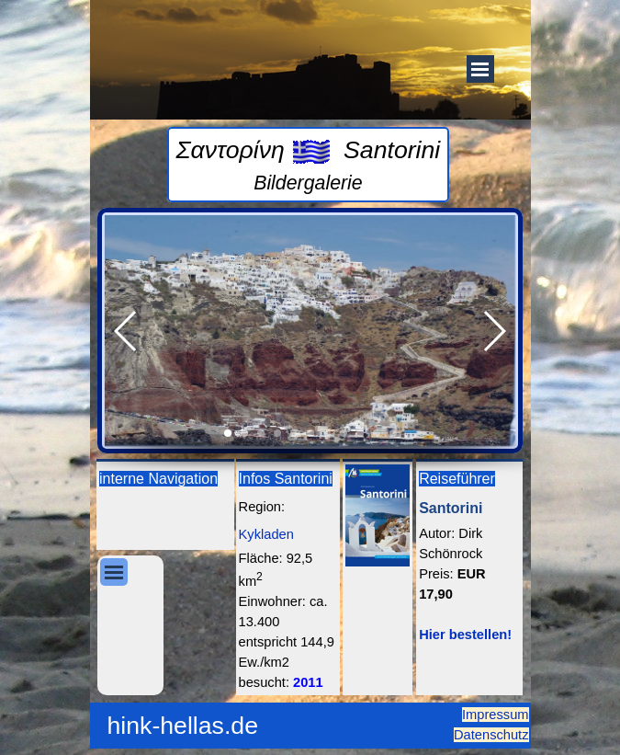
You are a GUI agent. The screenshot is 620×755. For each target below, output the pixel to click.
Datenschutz (491, 734)
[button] (126, 331)
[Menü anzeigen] (480, 69)
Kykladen (266, 534)
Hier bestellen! (465, 634)
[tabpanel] (308, 165)
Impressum (495, 714)
